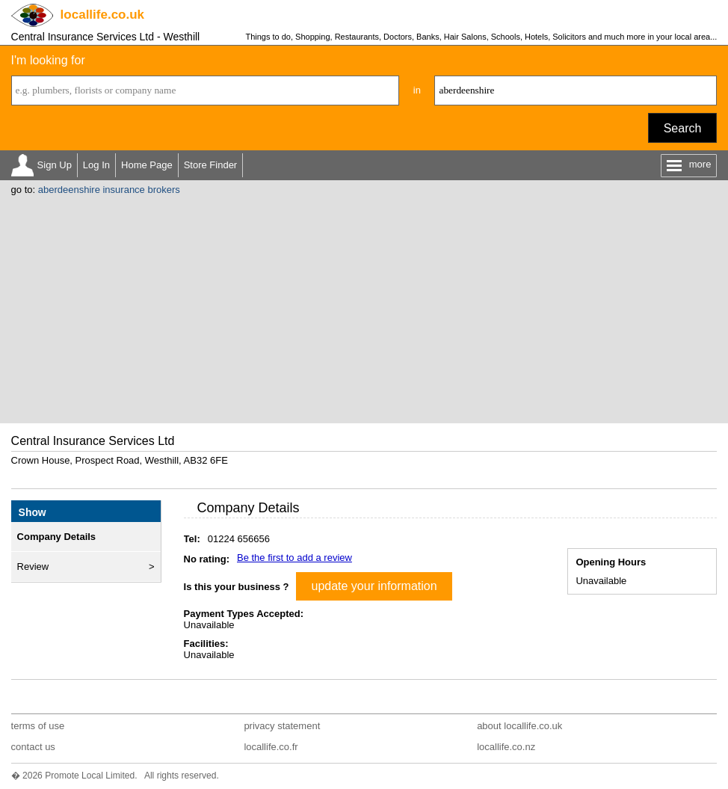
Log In (96, 165)
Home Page (147, 165)
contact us (33, 746)
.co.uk (102, 14)
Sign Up (54, 165)
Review (33, 566)
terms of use (38, 725)
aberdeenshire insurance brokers (109, 189)
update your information (374, 586)
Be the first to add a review (294, 557)
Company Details (56, 536)
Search (683, 128)
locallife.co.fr (270, 746)
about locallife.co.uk (519, 725)
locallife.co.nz (506, 746)
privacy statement (282, 725)
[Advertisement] (364, 307)
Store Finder (211, 165)
